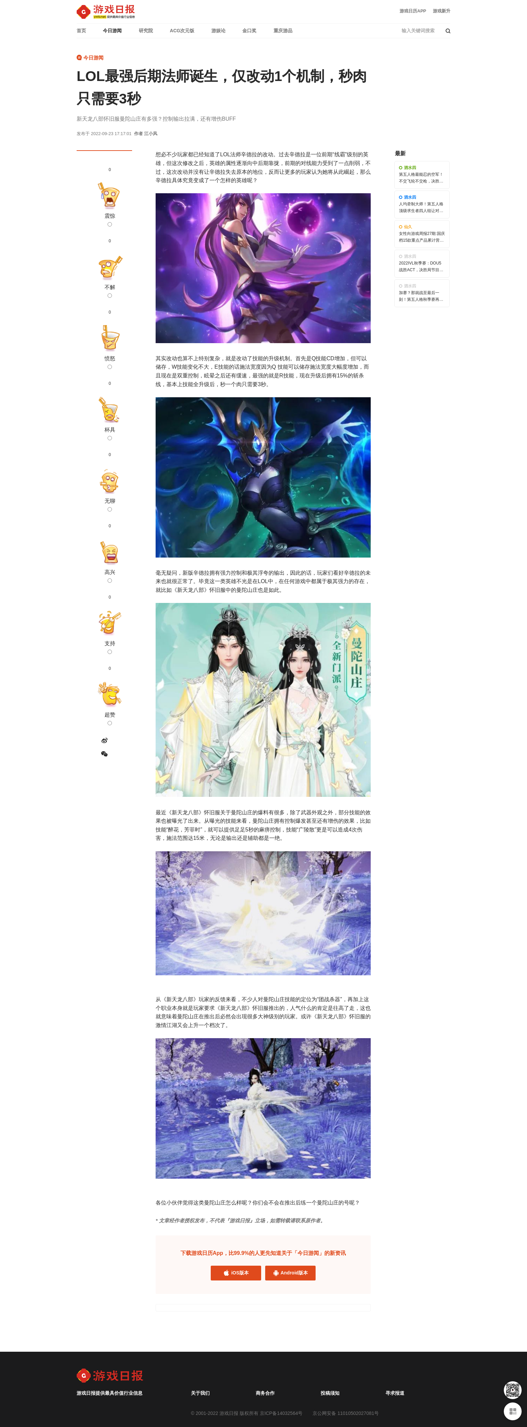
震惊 (110, 220)
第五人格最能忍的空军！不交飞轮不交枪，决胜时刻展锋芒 (421, 181)
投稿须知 (330, 1393)
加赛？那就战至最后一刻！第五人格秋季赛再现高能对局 (421, 299)
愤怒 (110, 362)
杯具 (110, 433)
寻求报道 (395, 1393)
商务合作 (265, 1393)
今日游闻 (112, 30)
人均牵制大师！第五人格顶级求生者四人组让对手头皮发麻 (421, 210)
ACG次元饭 (182, 30)
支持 (110, 647)
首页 (81, 30)
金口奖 (249, 30)
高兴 (110, 576)
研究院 (146, 30)
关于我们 (200, 1393)
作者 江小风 (145, 133)
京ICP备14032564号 (281, 1413)
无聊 (110, 505)
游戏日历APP (413, 10)
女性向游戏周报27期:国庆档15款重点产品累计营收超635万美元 (422, 240)
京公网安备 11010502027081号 (346, 1413)
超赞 (110, 718)
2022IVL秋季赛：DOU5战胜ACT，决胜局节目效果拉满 (421, 269)
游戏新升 (441, 10)
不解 (110, 291)
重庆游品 (283, 30)
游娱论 (218, 30)
